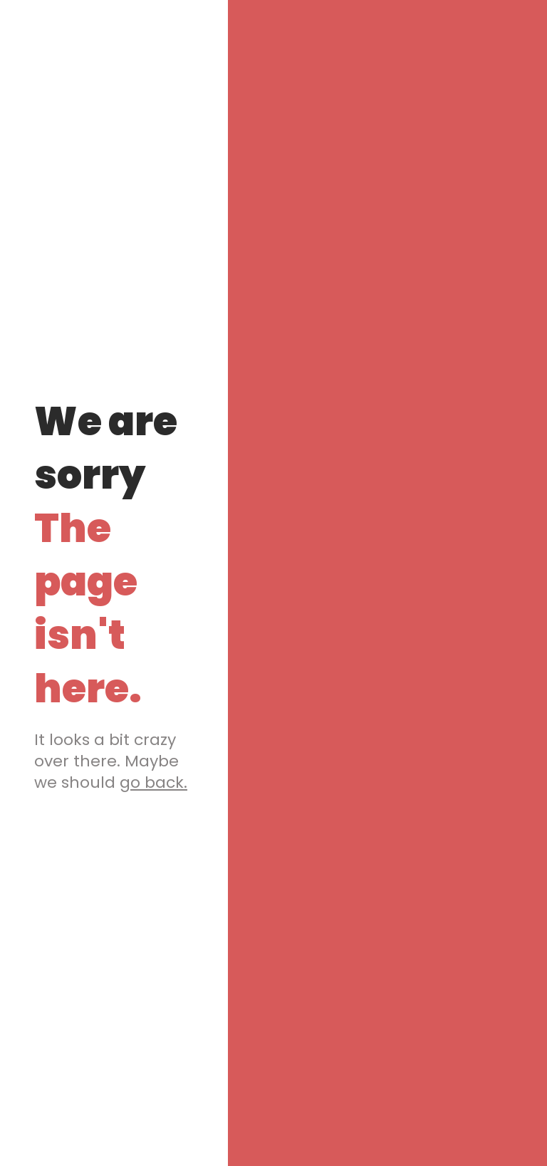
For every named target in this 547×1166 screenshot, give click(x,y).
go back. (153, 782)
